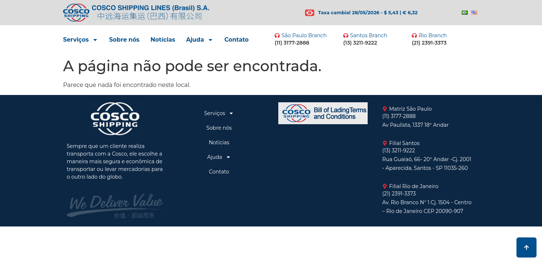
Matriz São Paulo (410, 109)
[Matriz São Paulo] (384, 108)
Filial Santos (404, 143)
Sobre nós (124, 39)
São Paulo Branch (304, 35)
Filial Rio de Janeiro (413, 186)
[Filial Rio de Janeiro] (384, 186)
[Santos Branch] (345, 35)
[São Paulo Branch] (277, 35)
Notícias (162, 39)
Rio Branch (433, 35)
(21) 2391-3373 (429, 42)
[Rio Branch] (414, 35)
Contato (236, 39)
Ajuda (199, 39)
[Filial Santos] (384, 143)
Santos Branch (368, 35)
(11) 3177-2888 (292, 42)
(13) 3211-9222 (360, 42)
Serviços (80, 39)
